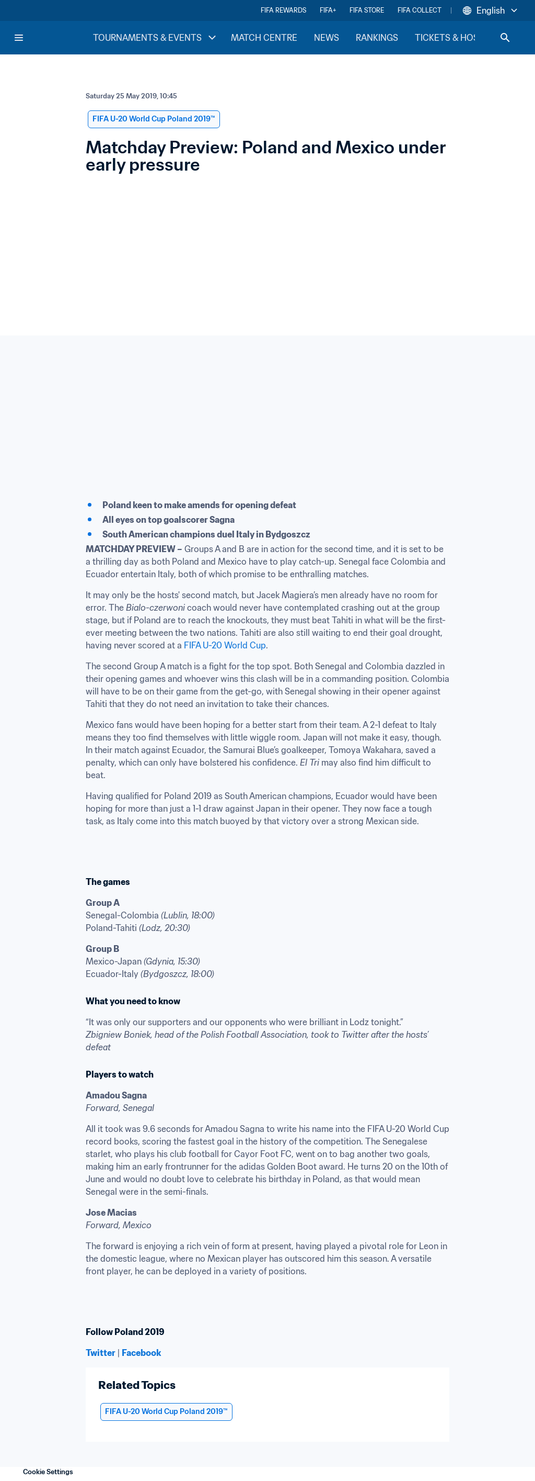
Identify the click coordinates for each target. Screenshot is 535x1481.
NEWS (326, 37)
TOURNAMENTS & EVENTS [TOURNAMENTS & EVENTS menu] (155, 37)
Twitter (100, 1353)
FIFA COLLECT (419, 10)
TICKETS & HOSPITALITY (465, 37)
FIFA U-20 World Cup (225, 645)
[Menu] (19, 37)
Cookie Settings (48, 1471)
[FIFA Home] (52, 37)
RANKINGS (377, 37)
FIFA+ (328, 10)
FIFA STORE (367, 10)
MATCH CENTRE (264, 37)
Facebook (141, 1353)
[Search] (505, 37)
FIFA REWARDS (283, 10)
